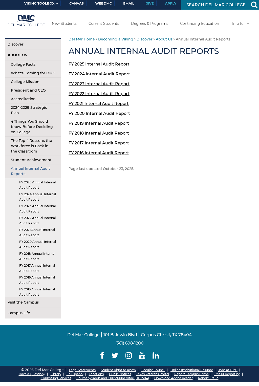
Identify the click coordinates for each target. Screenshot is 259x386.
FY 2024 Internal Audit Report (99, 74)
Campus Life (19, 313)
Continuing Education (199, 23)
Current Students (104, 23)
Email (128, 3)
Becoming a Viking (115, 39)
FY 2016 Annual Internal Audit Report (37, 280)
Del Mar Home (82, 39)
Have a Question (31, 374)
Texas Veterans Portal (152, 374)
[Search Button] (254, 5)
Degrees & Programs (149, 23)
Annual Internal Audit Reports (30, 171)
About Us (17, 55)
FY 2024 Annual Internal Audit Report (37, 196)
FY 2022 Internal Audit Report (99, 93)
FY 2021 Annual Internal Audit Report (37, 232)
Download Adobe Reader (173, 378)
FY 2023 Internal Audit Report (99, 83)
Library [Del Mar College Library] (56, 374)
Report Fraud (208, 378)
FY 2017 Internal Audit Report (99, 143)
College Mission (25, 81)
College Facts (23, 64)
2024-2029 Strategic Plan (29, 110)
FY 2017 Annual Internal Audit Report (37, 268)
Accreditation (23, 99)
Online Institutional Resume (191, 370)
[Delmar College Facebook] (102, 355)
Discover (16, 44)
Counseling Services (56, 378)
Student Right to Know (118, 370)
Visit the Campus (23, 302)
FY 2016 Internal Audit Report (99, 153)
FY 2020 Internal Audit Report (99, 113)
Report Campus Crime (191, 374)
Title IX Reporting (227, 374)
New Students (64, 23)
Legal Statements (82, 370)
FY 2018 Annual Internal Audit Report (37, 256)
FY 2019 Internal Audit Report (99, 123)
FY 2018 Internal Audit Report (99, 133)
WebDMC (103, 3)
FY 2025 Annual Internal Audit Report (37, 184)
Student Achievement (31, 160)
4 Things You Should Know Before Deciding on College (32, 126)
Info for (238, 23)
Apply (170, 3)
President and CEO (28, 90)
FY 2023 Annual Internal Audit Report (37, 208)
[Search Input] (215, 5)
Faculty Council (153, 370)
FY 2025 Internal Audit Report (99, 64)
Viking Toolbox (39, 3)
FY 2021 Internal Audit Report (99, 103)
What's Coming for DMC (33, 73)
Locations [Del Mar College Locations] (96, 374)
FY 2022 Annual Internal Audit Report (37, 220)
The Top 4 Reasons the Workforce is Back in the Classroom (31, 146)
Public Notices (120, 374)
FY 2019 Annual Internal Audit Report (37, 291)
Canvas (76, 3)
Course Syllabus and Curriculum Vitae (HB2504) (112, 378)
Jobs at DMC (228, 370)
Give (150, 3)
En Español (75, 374)
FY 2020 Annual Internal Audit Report (37, 244)
